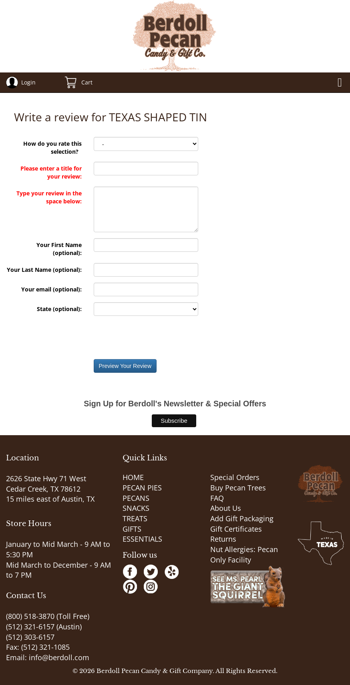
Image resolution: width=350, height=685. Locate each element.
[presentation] (154, 337)
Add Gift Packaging (242, 518)
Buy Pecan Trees (238, 487)
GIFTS (132, 529)
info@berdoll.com (59, 657)
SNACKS (136, 508)
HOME (133, 477)
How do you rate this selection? (52, 147)
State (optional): (59, 309)
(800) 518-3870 (30, 616)
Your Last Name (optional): (44, 269)
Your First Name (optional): (59, 249)
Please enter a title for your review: (51, 172)
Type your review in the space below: (49, 197)
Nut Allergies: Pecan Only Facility (244, 554)
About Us (225, 508)
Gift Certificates (236, 529)
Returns (223, 539)
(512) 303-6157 (30, 637)
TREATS (135, 518)
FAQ (217, 498)
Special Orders (234, 477)
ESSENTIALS (142, 539)
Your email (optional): (51, 289)
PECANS (136, 498)
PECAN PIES (142, 487)
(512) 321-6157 (30, 626)
